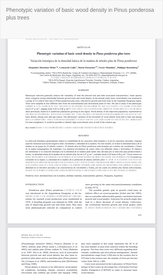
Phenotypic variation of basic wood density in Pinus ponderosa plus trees (80, 14)
